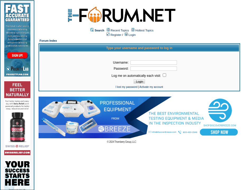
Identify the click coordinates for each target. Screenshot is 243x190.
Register (113, 34)
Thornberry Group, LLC (125, 141)
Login (130, 34)
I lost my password (126, 87)
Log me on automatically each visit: (138, 76)
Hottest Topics (144, 30)
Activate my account (151, 87)
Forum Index (48, 40)
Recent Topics (120, 30)
